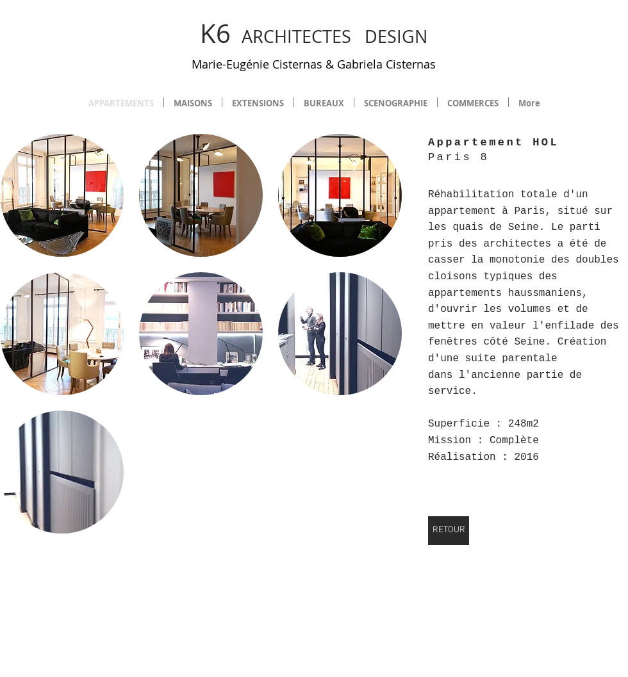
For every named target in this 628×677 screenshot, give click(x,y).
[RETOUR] (448, 530)
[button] (62, 195)
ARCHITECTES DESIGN (313, 36)
